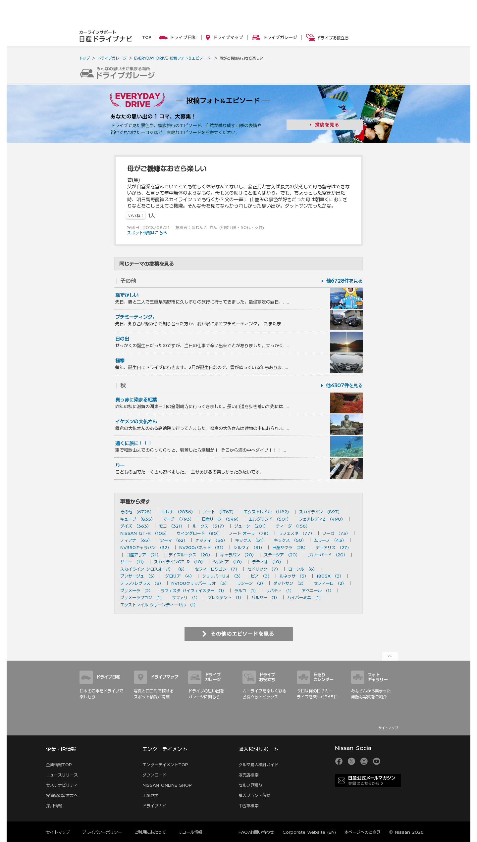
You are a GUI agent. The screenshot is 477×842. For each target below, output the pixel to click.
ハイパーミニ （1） (305, 597)
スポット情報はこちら (147, 233)
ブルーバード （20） (327, 555)
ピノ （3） (261, 576)
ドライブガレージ (112, 58)
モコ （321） (172, 526)
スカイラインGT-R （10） (179, 562)
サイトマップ (388, 727)
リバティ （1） (280, 590)
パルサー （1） (265, 597)
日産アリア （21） (143, 555)
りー (120, 465)
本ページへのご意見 (362, 832)
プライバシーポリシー (102, 832)
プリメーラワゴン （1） (142, 597)
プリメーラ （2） (136, 590)
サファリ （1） (186, 597)
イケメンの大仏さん (136, 421)
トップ (84, 58)
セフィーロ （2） (330, 583)
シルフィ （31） (249, 547)
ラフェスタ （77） (296, 533)
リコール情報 (190, 832)
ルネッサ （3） (294, 576)
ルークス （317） (209, 526)
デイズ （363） (135, 526)
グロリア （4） (179, 576)
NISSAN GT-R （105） (144, 533)
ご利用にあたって (150, 832)
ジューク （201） (251, 526)
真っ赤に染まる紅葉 (136, 400)
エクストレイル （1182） (267, 512)
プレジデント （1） (225, 597)
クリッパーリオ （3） (222, 576)
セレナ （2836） (178, 512)
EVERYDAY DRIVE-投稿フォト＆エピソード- (173, 58)
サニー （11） (133, 562)
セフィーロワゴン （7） (217, 569)
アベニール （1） (318, 590)
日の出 (122, 339)
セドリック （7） (263, 569)
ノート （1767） (219, 512)
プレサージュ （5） (138, 576)
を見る (344, 281)
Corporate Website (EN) (309, 832)
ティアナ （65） (136, 540)
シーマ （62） (173, 540)
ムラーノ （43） (330, 540)
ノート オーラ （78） (250, 533)
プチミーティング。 (136, 317)
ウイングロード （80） (199, 533)
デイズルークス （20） (190, 555)
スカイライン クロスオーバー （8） (153, 569)
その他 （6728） (137, 512)
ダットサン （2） (289, 583)
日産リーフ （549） (221, 519)
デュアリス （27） (333, 547)
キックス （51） (250, 540)
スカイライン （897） (320, 512)
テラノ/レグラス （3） (141, 583)
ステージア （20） (282, 555)
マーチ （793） (178, 519)
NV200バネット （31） (202, 547)
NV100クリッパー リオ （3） (200, 583)
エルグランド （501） (270, 519)
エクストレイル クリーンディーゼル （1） (159, 605)
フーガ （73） (336, 533)
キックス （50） (290, 540)
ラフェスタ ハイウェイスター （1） (193, 590)
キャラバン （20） (238, 555)
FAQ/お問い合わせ (256, 832)
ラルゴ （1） (246, 590)
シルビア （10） (228, 562)
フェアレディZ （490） (322, 519)
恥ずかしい (126, 295)
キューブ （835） (137, 519)
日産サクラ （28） (290, 547)
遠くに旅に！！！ (133, 443)
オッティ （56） (211, 540)
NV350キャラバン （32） (145, 547)
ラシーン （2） (251, 583)
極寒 (120, 360)
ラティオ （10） (267, 562)
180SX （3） (330, 576)
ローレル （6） (302, 569)
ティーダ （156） (293, 526)
